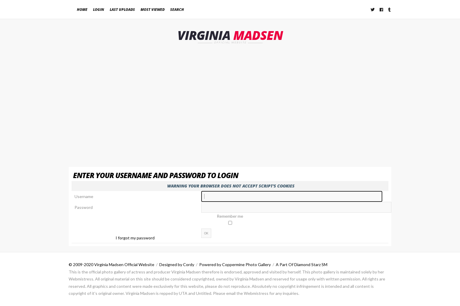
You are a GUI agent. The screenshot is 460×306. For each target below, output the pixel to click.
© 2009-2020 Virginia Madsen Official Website (111, 264)
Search (177, 9)
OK (206, 233)
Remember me (230, 216)
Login (98, 9)
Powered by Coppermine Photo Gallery (235, 264)
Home (82, 9)
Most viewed (153, 9)
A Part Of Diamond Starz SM (301, 264)
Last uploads (122, 9)
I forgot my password (135, 237)
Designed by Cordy (176, 264)
